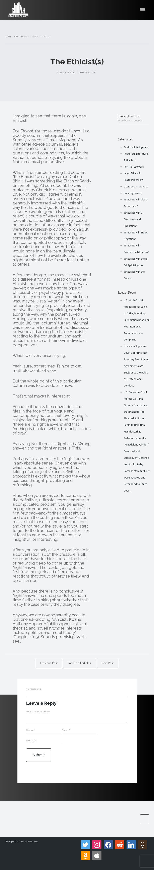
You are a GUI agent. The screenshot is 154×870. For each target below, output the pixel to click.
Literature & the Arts (136, 186)
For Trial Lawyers (134, 166)
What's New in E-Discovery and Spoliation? (133, 219)
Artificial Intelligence (136, 147)
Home (8, 37)
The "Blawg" (21, 37)
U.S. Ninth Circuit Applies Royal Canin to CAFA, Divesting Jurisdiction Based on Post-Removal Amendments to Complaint (137, 319)
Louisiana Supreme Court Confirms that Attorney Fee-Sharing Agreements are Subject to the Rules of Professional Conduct (136, 365)
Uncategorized (133, 193)
